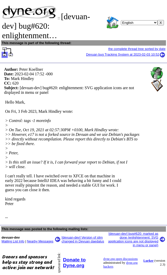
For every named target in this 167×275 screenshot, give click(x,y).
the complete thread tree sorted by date (136, 49)
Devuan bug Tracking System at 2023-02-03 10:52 (125, 54)
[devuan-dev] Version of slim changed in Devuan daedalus (83, 239)
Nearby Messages (40, 241)
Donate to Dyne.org (74, 262)
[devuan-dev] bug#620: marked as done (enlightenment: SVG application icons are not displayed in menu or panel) (133, 239)
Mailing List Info (13, 241)
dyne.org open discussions (120, 259)
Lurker (148, 260)
